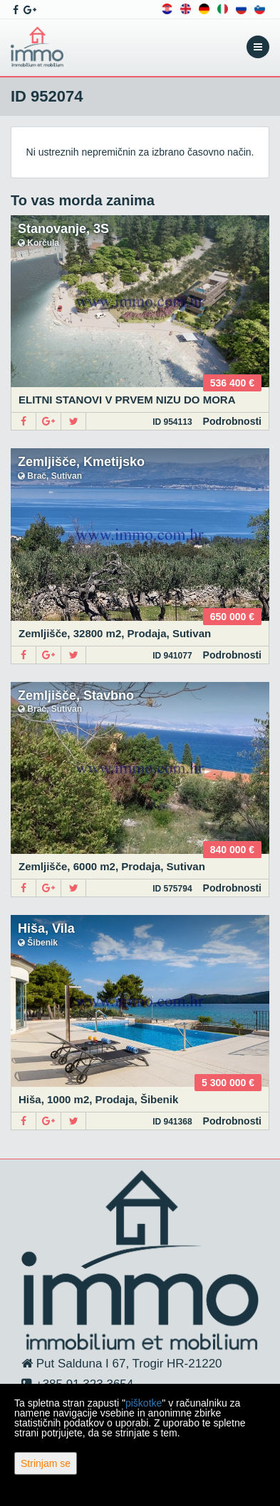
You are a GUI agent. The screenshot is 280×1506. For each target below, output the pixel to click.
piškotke (143, 1403)
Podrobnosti (232, 421)
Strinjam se (46, 1463)
